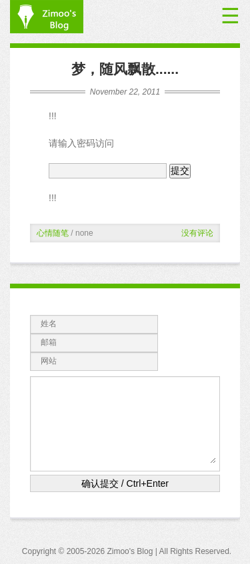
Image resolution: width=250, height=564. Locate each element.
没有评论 (197, 233)
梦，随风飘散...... (125, 69)
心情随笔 (53, 233)
